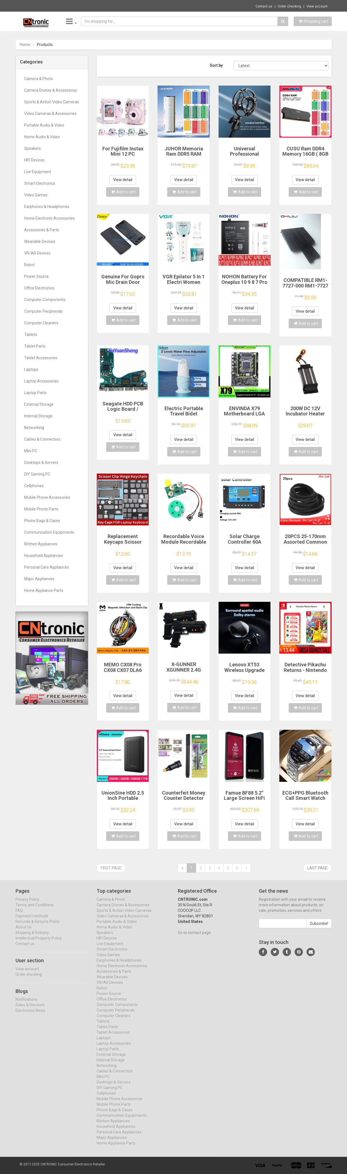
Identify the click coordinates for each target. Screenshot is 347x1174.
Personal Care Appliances (46, 567)
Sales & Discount (30, 1010)
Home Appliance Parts (43, 590)
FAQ (19, 915)
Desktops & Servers (41, 462)
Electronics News (30, 1015)
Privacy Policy (27, 904)
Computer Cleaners (41, 323)
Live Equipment (37, 171)
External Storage (39, 404)
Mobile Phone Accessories (47, 497)
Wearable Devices (39, 241)
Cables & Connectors (42, 439)
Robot (29, 265)
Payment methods (32, 920)
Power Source (36, 276)
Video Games (35, 195)
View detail (122, 180)
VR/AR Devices (37, 253)
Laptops (31, 369)
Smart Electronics (39, 183)
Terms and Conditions (35, 909)
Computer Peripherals (43, 311)
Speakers (32, 148)
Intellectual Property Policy (39, 943)
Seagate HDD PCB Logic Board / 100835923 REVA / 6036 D (122, 412)
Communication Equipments (49, 532)
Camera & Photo (38, 78)
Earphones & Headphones (46, 206)
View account (317, 6)
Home (25, 44)
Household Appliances (43, 555)
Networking (34, 427)
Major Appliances (39, 579)
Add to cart (123, 192)
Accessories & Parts (41, 230)
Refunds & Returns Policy (38, 926)
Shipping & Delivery (32, 937)
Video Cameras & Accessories (50, 113)
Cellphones (34, 486)
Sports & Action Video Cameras (51, 102)
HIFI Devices (34, 160)
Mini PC (30, 451)
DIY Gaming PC (37, 474)
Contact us (263, 6)
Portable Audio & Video (44, 125)
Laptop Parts (35, 393)
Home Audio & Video (42, 137)
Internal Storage (38, 416)
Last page (317, 868)
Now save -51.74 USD (38, 6)
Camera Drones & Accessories (50, 90)
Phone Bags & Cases (42, 520)
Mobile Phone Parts (41, 509)
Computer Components (44, 299)
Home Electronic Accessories (49, 218)
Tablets (30, 334)
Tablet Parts (34, 346)
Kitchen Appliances (40, 544)
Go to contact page (194, 937)
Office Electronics (39, 288)
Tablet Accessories (40, 358)
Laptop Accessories (41, 381)
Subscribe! (319, 928)
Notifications (26, 1004)
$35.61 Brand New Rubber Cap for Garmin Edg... (99, 5)
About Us (24, 931)
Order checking (289, 6)
